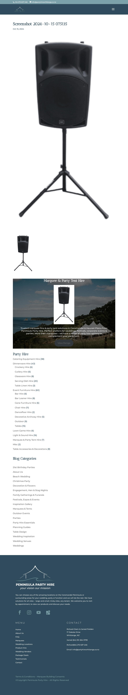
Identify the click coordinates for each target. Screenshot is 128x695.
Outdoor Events (21, 513)
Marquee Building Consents (51, 676)
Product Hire (21, 648)
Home (18, 629)
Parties (16, 518)
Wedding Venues (22, 541)
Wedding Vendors (23, 651)
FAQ (17, 637)
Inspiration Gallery (22, 504)
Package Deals (21, 655)
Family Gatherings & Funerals (28, 495)
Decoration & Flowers (24, 485)
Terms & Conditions (25, 676)
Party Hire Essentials (24, 522)
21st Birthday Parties (24, 467)
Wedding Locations (24, 644)
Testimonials (21, 659)
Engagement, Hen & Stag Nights (30, 490)
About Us (18, 472)
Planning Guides (21, 527)
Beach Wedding (21, 476)
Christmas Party (21, 481)
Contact (18, 662)
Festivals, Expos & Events (26, 499)
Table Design (20, 532)
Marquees (19, 640)
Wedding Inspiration (24, 536)
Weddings (18, 545)
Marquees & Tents (22, 509)
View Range (64, 343)
